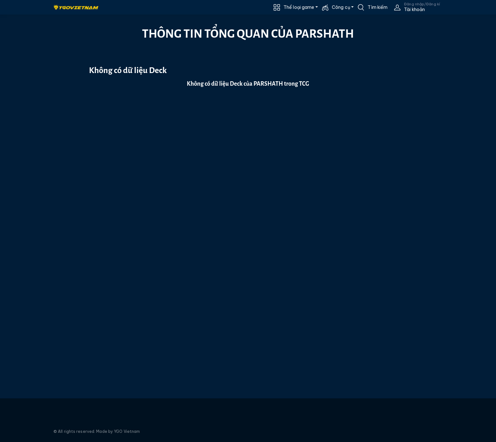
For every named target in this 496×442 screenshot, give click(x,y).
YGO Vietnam (127, 431)
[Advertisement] (37, 129)
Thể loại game (298, 7)
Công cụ (341, 7)
